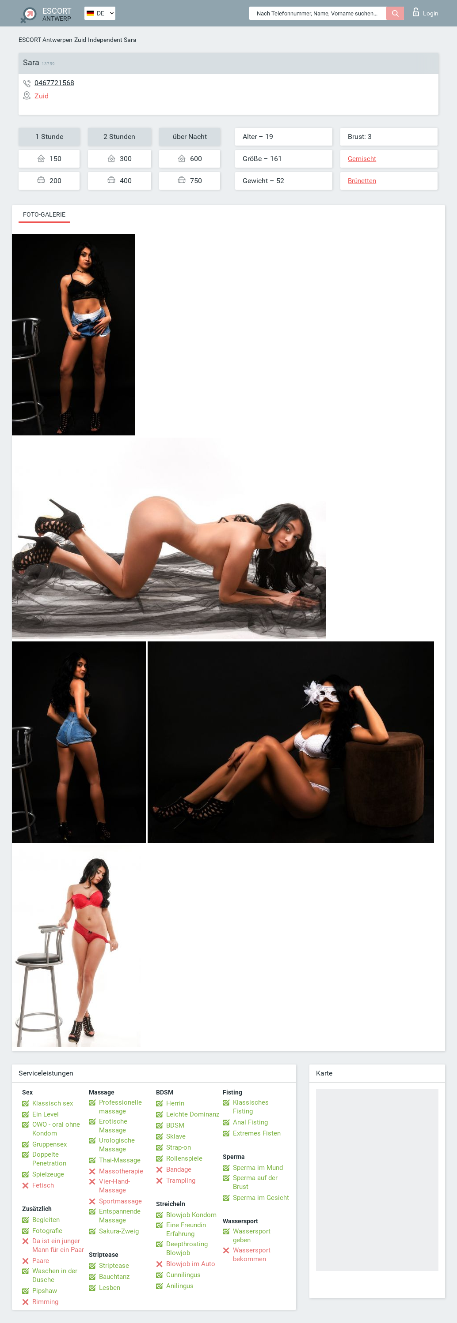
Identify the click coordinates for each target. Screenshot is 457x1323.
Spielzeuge (48, 1174)
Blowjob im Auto (190, 1264)
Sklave (176, 1136)
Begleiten (46, 1220)
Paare (40, 1261)
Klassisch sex (52, 1103)
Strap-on (178, 1147)
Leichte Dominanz (192, 1114)
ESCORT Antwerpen (45, 39)
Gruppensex (49, 1144)
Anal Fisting (250, 1122)
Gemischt (362, 159)
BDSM (175, 1125)
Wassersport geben (251, 1235)
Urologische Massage (117, 1144)
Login (425, 12)
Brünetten (362, 181)
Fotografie (47, 1231)
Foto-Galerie (44, 214)
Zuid (80, 39)
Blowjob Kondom (191, 1215)
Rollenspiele (184, 1158)
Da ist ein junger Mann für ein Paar (58, 1245)
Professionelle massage (120, 1106)
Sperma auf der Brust (255, 1182)
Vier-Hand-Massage (114, 1185)
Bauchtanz (114, 1277)
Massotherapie (121, 1171)
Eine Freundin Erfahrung (186, 1229)
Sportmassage (120, 1201)
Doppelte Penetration (49, 1159)
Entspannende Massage (120, 1215)
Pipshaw (44, 1291)
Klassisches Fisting (251, 1106)
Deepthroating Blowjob (187, 1248)
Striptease (114, 1266)
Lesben (109, 1288)
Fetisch (43, 1185)
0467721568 (54, 83)
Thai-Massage (120, 1160)
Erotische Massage (113, 1125)
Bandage (178, 1169)
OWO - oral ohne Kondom (56, 1129)
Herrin (175, 1103)
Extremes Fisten (257, 1133)
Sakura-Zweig (119, 1231)
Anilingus (180, 1286)
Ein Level (45, 1114)
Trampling (180, 1180)
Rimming (45, 1302)
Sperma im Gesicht (261, 1198)
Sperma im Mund (258, 1168)
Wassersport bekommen (251, 1254)
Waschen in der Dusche (54, 1275)
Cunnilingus (183, 1275)
